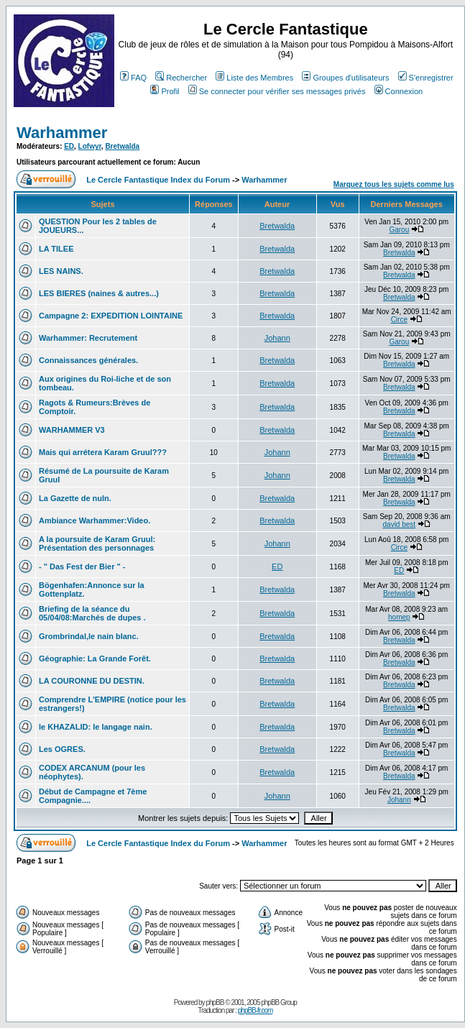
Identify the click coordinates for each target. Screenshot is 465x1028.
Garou (399, 230)
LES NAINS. (61, 271)
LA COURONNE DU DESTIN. (91, 680)
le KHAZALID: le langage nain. (95, 726)
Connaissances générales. (88, 360)
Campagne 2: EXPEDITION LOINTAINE (111, 315)
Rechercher (181, 77)
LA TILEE (56, 248)
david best (399, 524)
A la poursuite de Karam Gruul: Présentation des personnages (97, 543)
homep (399, 617)
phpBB (215, 1002)
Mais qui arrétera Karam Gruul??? (103, 452)
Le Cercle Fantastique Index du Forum (158, 179)
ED (69, 146)
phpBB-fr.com (255, 1010)
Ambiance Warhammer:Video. (94, 520)
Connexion (398, 91)
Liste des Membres (254, 77)
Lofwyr (89, 146)
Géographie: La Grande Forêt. (95, 658)
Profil (164, 91)
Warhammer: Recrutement (88, 338)
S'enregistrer (426, 77)
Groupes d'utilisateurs (345, 77)
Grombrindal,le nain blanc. (89, 636)
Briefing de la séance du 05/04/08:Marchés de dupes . (92, 613)
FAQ (133, 77)
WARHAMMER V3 (72, 430)
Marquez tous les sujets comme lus (393, 184)
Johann (277, 338)
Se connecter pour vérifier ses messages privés (277, 91)
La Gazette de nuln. (75, 498)
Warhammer (62, 133)
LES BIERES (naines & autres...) (99, 293)
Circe (399, 319)
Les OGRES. (62, 749)
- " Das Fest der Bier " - (82, 566)
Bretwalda (122, 146)
